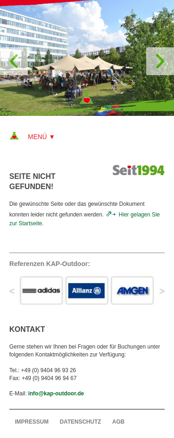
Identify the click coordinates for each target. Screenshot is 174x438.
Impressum (32, 422)
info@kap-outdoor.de (56, 393)
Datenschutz (80, 422)
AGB (118, 422)
